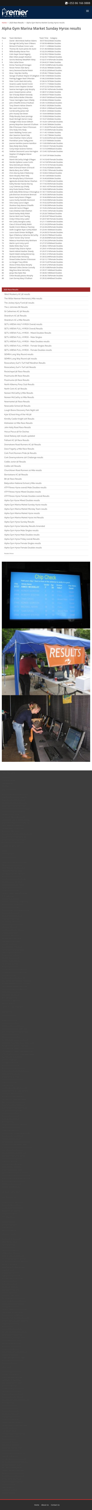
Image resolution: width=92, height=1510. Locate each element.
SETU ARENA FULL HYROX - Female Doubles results (28, 349)
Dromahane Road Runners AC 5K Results (22, 443)
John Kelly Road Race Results (17, 426)
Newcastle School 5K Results (17, 404)
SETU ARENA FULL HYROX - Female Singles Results (27, 344)
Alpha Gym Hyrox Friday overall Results (21, 538)
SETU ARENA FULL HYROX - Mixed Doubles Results (27, 331)
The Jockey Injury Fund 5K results (19, 301)
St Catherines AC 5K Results (16, 310)
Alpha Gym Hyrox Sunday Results (19, 520)
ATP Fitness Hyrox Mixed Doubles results (22, 490)
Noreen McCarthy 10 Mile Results (19, 396)
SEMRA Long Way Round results (18, 353)
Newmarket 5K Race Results (17, 400)
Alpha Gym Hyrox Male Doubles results (21, 533)
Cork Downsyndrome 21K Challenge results (23, 456)
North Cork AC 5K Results (15, 387)
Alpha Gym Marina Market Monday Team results (25, 507)
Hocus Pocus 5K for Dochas (16, 430)
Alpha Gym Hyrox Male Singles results (21, 529)
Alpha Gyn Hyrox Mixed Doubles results (22, 499)
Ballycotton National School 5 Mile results (22, 482)
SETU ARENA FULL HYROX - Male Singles (23, 336)
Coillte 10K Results (12, 464)
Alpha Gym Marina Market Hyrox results (22, 512)
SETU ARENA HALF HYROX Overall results (23, 323)
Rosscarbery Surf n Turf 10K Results (20, 366)
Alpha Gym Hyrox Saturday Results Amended (24, 525)
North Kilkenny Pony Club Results (19, 383)
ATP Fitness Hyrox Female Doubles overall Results (26, 495)
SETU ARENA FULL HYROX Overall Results (23, 327)
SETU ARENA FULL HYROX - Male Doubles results (26, 340)
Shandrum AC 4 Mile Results (17, 318)
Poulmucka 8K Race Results (16, 374)
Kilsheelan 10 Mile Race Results (18, 422)
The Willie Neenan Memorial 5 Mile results (23, 297)
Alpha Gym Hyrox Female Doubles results (23, 546)
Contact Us (55, 1505)
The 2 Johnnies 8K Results (16, 306)
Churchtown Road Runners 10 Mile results (23, 469)
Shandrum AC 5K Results (15, 314)
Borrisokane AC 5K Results (16, 473)
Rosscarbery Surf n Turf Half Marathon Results (24, 361)
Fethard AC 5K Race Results (16, 439)
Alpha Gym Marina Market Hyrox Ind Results (24, 516)
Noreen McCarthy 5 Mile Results (18, 391)
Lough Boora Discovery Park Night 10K (21, 409)
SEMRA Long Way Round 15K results (20, 357)
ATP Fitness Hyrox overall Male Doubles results (25, 486)
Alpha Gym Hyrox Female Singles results (22, 542)
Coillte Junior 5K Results (15, 460)
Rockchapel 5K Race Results (17, 370)
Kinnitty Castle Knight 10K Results (19, 417)
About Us (45, 1505)
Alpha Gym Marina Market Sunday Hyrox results (25, 503)
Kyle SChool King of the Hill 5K (17, 413)
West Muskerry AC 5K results (17, 293)
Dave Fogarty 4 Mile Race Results (19, 447)
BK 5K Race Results (13, 477)
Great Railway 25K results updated (19, 434)
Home (4, 22)
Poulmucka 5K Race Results (16, 379)
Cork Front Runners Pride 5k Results (20, 452)
